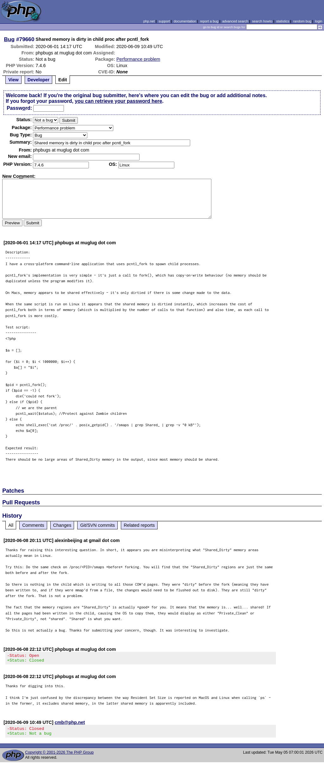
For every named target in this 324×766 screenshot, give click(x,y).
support (164, 21)
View (13, 79)
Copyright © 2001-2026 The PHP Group (59, 756)
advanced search (235, 21)
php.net (149, 21)
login (318, 21)
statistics (282, 21)
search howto (262, 21)
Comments (33, 525)
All (10, 525)
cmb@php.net (70, 724)
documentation (185, 21)
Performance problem (138, 59)
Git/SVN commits (97, 525)
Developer (39, 79)
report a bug (209, 21)
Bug (9, 39)
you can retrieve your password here (118, 101)
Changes (62, 525)
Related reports (139, 525)
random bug (302, 21)
